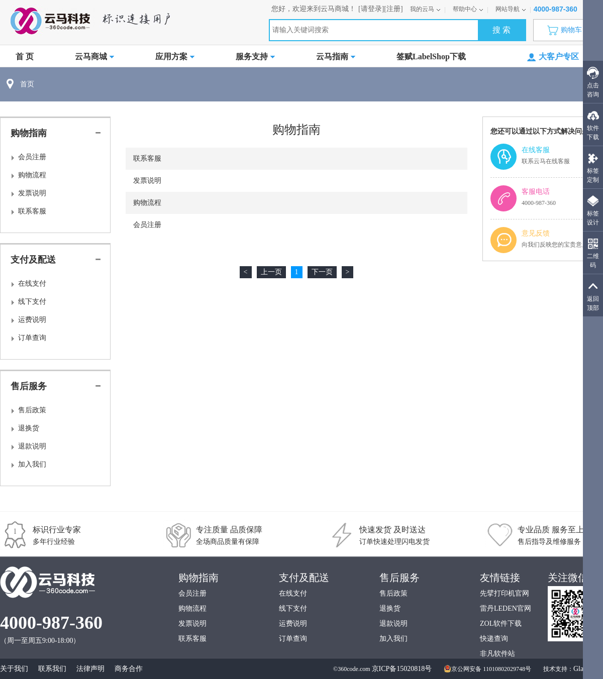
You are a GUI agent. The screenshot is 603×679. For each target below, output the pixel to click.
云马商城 (94, 56)
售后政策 (32, 410)
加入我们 (32, 464)
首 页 (25, 56)
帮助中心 (468, 9)
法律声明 (90, 668)
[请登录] (371, 9)
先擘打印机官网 (504, 593)
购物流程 (32, 175)
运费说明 (32, 319)
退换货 (28, 428)
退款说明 (32, 446)
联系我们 (52, 668)
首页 (27, 84)
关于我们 (14, 668)
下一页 (322, 272)
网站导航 (510, 9)
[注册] (393, 9)
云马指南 (335, 56)
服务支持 (255, 56)
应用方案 (174, 56)
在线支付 (32, 283)
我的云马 (425, 9)
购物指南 (29, 133)
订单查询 (32, 338)
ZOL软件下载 (501, 623)
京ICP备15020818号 (402, 668)
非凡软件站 (497, 653)
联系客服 (32, 211)
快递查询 (494, 638)
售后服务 (29, 386)
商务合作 (129, 668)
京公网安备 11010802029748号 (487, 668)
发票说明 (32, 193)
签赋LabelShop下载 (431, 56)
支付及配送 (33, 260)
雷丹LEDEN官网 (505, 608)
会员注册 (32, 157)
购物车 (567, 30)
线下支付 (32, 301)
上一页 (271, 272)
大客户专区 (553, 57)
